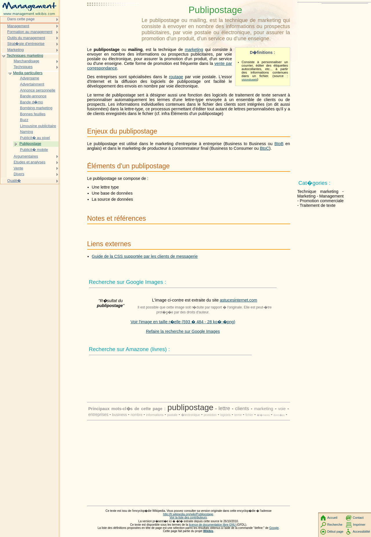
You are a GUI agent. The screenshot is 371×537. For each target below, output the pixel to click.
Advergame (29, 78)
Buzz (24, 120)
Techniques (23, 67)
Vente (18, 168)
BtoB (278, 143)
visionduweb (249, 79)
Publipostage (30, 143)
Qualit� (14, 180)
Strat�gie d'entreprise (26, 43)
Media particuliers (28, 73)
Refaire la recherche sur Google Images (183, 331)
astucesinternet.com (238, 300)
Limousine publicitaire (38, 126)
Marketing (15, 50)
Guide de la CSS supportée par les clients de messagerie (145, 256)
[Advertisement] (113, 19)
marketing (194, 49)
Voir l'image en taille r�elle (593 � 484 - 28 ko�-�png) (182, 321)
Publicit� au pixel (35, 138)
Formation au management (29, 32)
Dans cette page (20, 19)
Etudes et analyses (29, 162)
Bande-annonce (33, 96)
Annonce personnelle (37, 90)
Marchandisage (26, 61)
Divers (19, 174)
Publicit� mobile (34, 149)
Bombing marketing (36, 108)
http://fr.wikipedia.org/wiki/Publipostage (188, 514)
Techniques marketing (25, 55)
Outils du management (26, 38)
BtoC (264, 148)
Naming (26, 131)
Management (18, 26)
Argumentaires (26, 156)
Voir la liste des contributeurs (188, 517)
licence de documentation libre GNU (213, 524)
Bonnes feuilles (33, 114)
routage (176, 76)
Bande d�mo (31, 102)
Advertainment (32, 84)
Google (274, 527)
